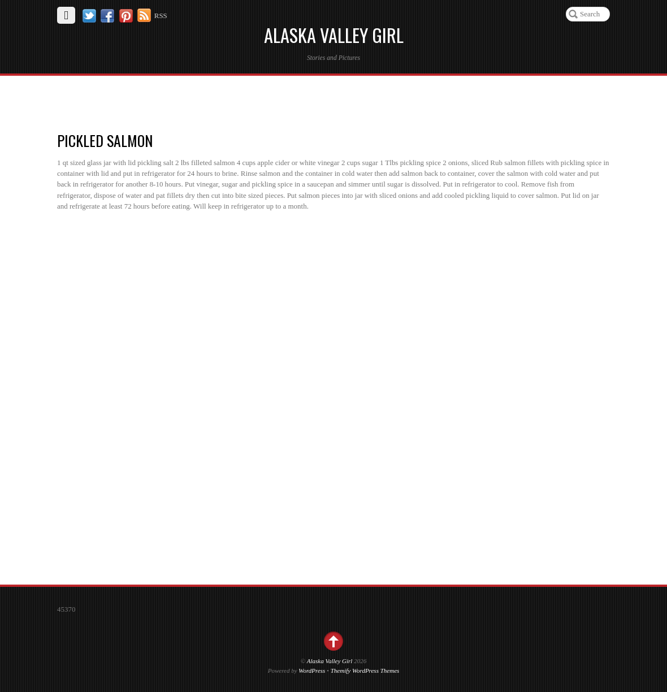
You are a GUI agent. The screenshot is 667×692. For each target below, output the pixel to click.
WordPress (311, 670)
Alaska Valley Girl (330, 661)
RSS (160, 15)
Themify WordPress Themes (365, 670)
